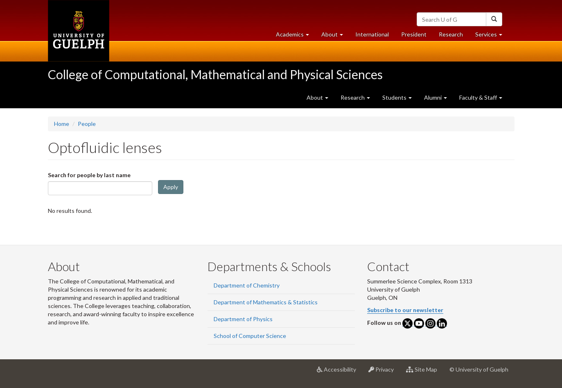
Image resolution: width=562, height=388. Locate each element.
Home (61, 123)
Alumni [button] (435, 97)
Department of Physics (243, 318)
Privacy (384, 372)
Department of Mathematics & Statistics (266, 302)
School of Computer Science (250, 335)
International (372, 34)
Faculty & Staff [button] (480, 97)
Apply (170, 186)
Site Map (424, 372)
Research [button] (355, 97)
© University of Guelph (478, 369)
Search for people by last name (89, 174)
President (414, 34)
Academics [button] (295, 36)
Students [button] (397, 97)
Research (454, 36)
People (87, 123)
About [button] (335, 36)
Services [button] (491, 36)
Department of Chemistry (247, 285)
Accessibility (339, 372)
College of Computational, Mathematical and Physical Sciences (215, 74)
